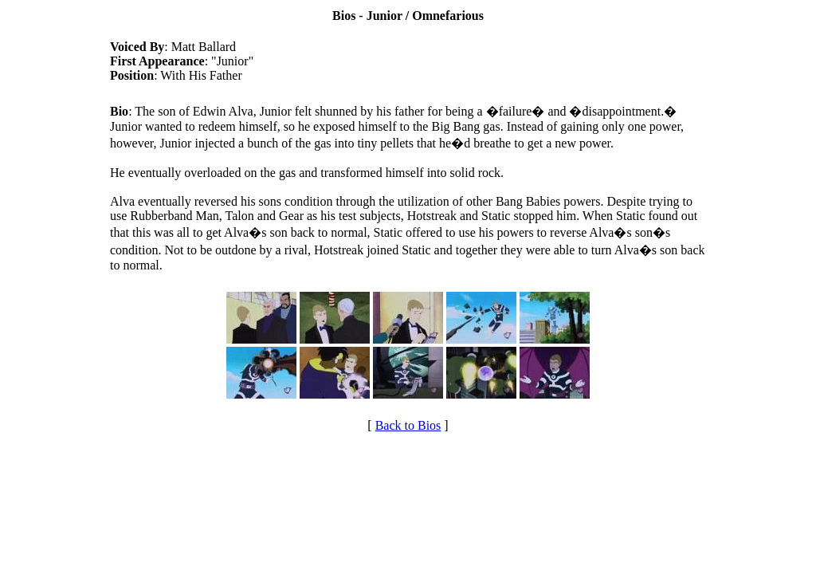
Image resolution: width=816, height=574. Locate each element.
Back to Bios (408, 425)
